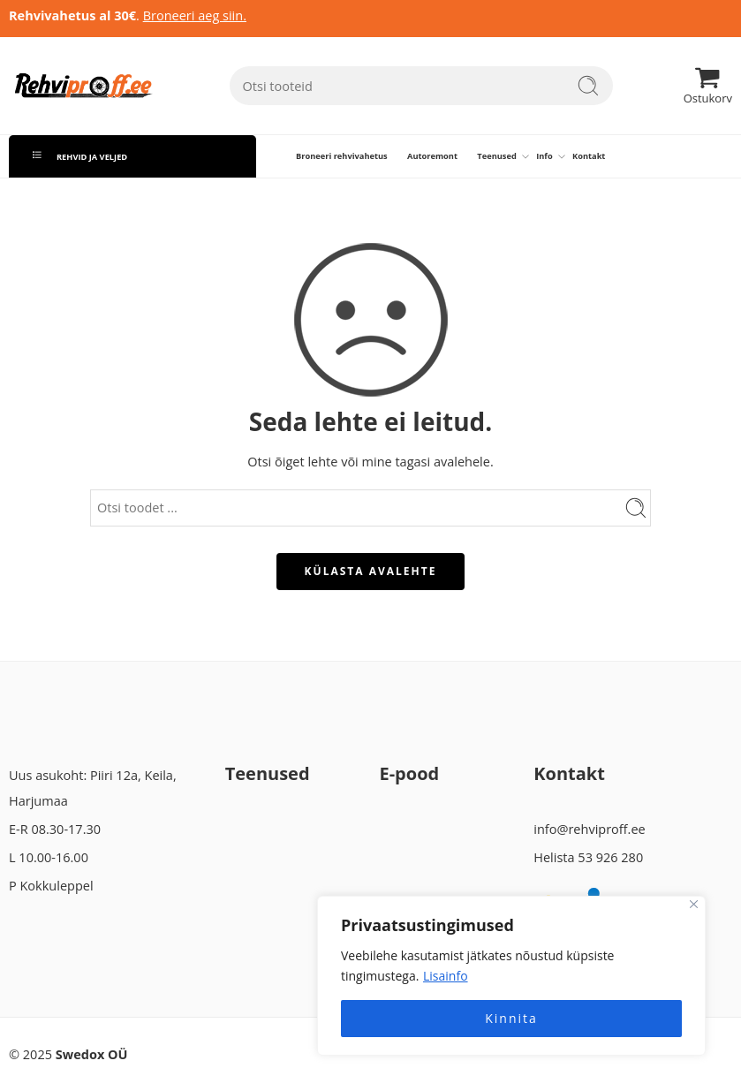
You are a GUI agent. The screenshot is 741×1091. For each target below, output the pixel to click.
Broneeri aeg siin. (194, 15)
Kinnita (511, 1018)
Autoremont (432, 156)
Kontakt (588, 156)
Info (544, 156)
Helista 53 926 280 (588, 857)
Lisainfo (445, 975)
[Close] (694, 904)
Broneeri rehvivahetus (342, 156)
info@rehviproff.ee (589, 829)
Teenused (496, 156)
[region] (511, 976)
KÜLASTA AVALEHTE (371, 571)
